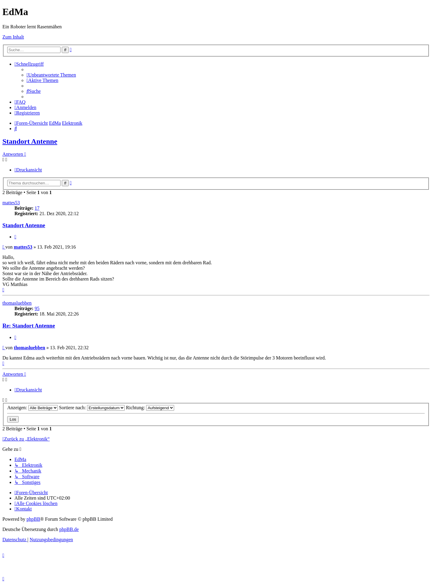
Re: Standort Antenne (28, 325)
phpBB (33, 519)
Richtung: (150, 407)
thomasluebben (17, 303)
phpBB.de (69, 529)
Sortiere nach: (92, 407)
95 (37, 308)
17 (37, 208)
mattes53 (11, 202)
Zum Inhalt (13, 36)
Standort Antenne (29, 141)
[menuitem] (51, 74)
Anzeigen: (32, 407)
